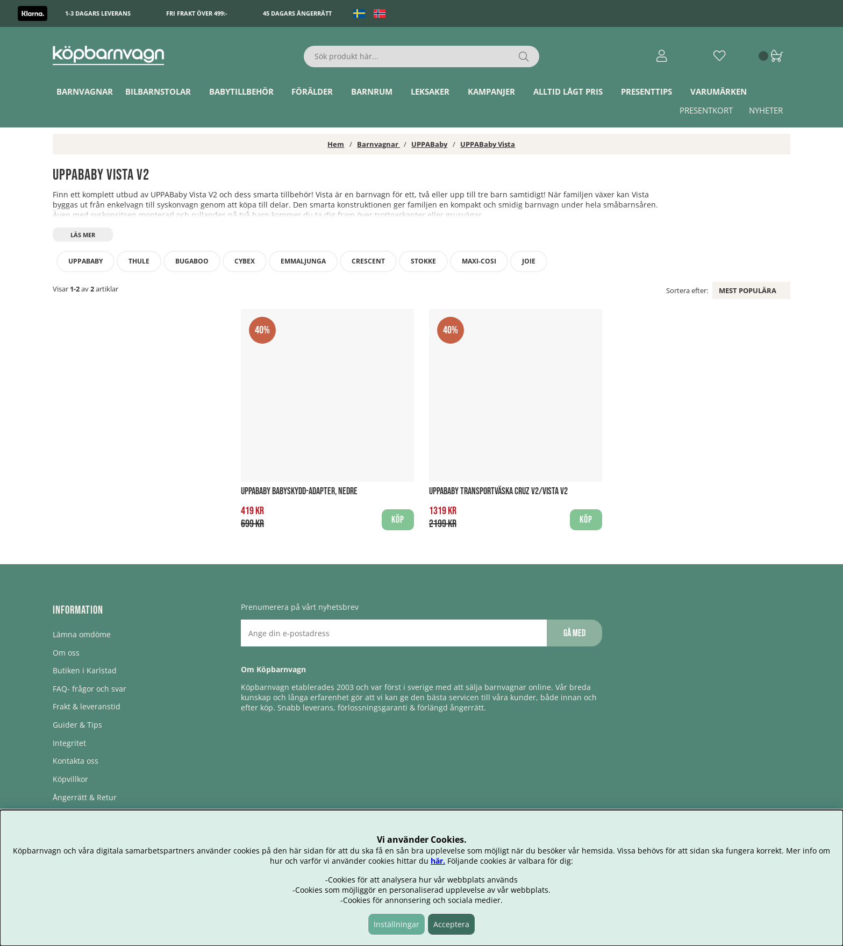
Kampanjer (491, 91)
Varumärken (718, 91)
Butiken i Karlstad (85, 670)
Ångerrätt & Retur (85, 797)
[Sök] (422, 56)
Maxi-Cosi (479, 261)
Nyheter (766, 110)
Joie (528, 261)
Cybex (244, 261)
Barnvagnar (84, 91)
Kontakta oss (75, 761)
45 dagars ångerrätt (297, 13)
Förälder (312, 91)
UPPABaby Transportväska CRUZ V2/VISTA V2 (498, 491)
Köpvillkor (70, 779)
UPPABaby (429, 144)
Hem (335, 144)
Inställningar (396, 924)
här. (438, 861)
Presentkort (706, 110)
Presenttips (646, 91)
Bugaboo (192, 261)
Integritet (69, 743)
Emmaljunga (303, 261)
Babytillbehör (241, 91)
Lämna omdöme (82, 634)
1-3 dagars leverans (98, 13)
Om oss (66, 653)
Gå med (574, 633)
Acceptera (451, 924)
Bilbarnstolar (158, 91)
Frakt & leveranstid (86, 706)
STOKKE (423, 261)
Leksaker (430, 91)
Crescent (368, 261)
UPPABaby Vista (487, 144)
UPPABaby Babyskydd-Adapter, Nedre (299, 491)
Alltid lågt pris (568, 91)
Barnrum (371, 91)
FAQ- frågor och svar (89, 689)
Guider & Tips (77, 725)
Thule (138, 261)
